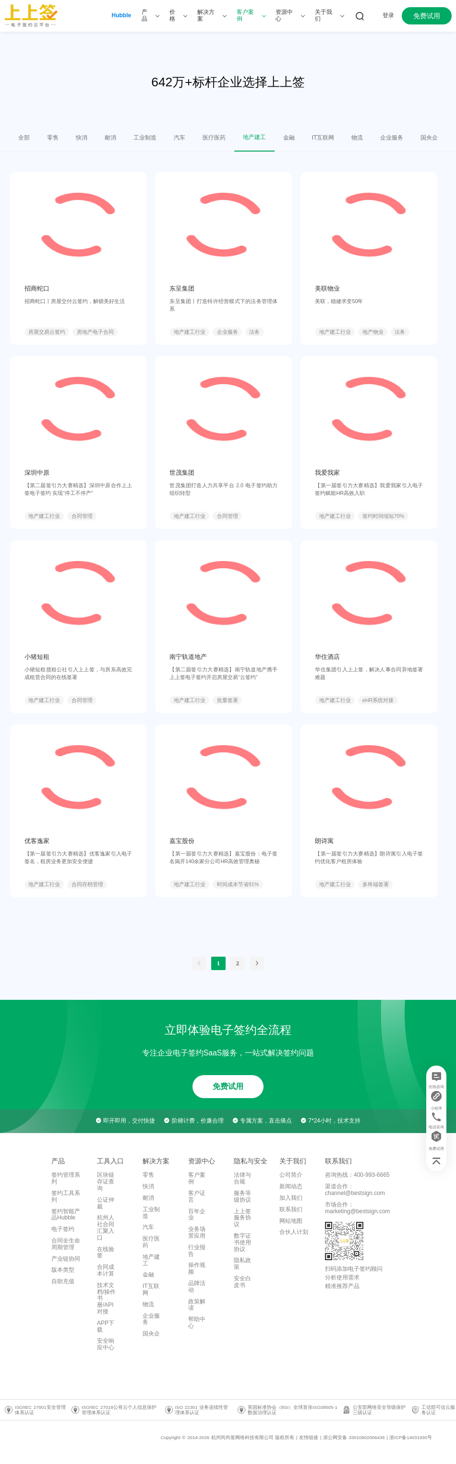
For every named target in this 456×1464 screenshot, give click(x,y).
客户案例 (196, 1178)
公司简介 (290, 1174)
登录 (388, 15)
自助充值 (62, 1281)
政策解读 (196, 1305)
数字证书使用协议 (242, 1242)
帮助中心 (196, 1322)
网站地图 (290, 1221)
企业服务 (151, 1319)
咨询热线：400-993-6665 (357, 1174)
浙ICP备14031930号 (410, 1437)
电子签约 (62, 1229)
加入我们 (290, 1198)
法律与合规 (242, 1178)
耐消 (148, 1198)
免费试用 (426, 16)
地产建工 (151, 1260)
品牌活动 (196, 1286)
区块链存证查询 (105, 1181)
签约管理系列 (65, 1178)
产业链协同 (65, 1258)
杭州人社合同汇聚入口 (105, 1227)
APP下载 (105, 1326)
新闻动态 (290, 1186)
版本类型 (62, 1269)
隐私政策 (242, 1263)
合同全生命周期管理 (65, 1244)
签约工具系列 (65, 1196)
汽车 (148, 1227)
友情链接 (308, 1437)
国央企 (151, 1333)
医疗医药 (151, 1242)
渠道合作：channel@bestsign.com (355, 1189)
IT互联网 (151, 1289)
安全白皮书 (242, 1281)
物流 (148, 1304)
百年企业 (196, 1214)
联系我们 (290, 1209)
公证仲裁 (105, 1203)
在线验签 (105, 1252)
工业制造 (151, 1212)
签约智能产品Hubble (65, 1214)
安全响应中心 (105, 1344)
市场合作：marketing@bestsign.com (357, 1208)
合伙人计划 (293, 1232)
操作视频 (196, 1268)
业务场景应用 (196, 1232)
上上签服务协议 (242, 1218)
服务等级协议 (242, 1196)
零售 (148, 1174)
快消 (148, 1186)
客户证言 (196, 1196)
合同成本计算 (105, 1270)
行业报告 (196, 1250)
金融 (148, 1274)
